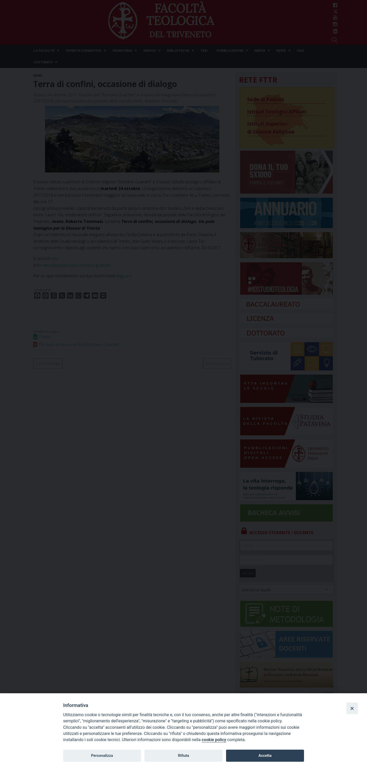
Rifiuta (183, 755)
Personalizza (102, 755)
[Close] (352, 708)
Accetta (265, 755)
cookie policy (214, 739)
